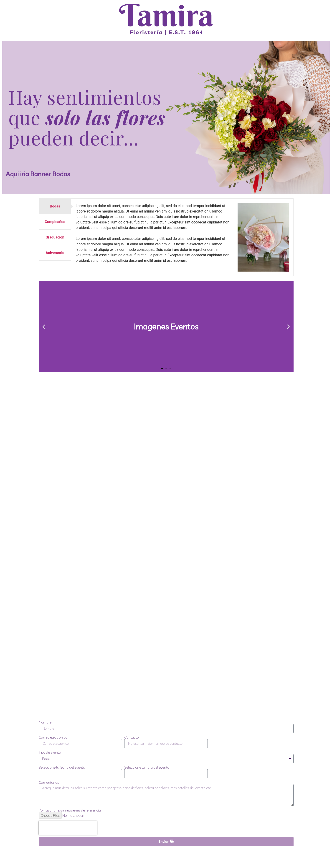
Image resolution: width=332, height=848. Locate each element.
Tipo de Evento (50, 752)
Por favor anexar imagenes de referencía (70, 810)
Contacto (131, 737)
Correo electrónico (53, 737)
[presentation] (68, 828)
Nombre (45, 722)
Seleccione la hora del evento (146, 767)
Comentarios (49, 782)
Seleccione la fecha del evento (62, 767)
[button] (44, 326)
